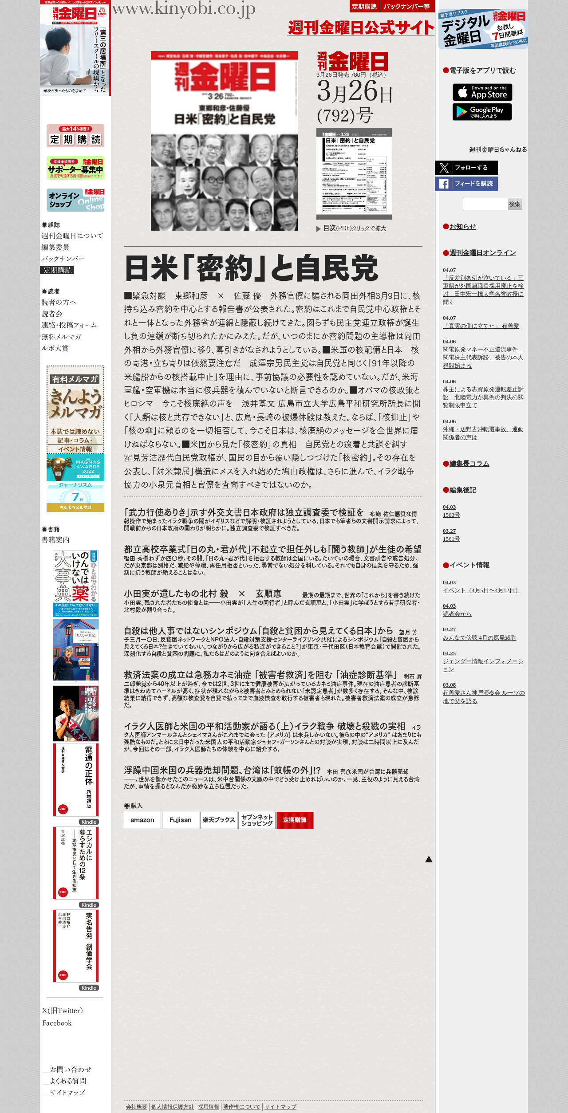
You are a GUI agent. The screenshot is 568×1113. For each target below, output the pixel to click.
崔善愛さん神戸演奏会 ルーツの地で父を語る (484, 692)
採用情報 (208, 1107)
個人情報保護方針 (172, 1107)
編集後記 (463, 490)
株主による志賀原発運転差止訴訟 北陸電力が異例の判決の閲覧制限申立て (483, 397)
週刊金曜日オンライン (483, 252)
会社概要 (136, 1107)
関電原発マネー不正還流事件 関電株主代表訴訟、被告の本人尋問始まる (483, 357)
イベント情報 (469, 565)
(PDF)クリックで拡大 (355, 228)
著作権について (241, 1107)
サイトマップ (280, 1107)
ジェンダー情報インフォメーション (483, 661)
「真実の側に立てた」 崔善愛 (481, 325)
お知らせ (463, 226)
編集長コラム (469, 463)
